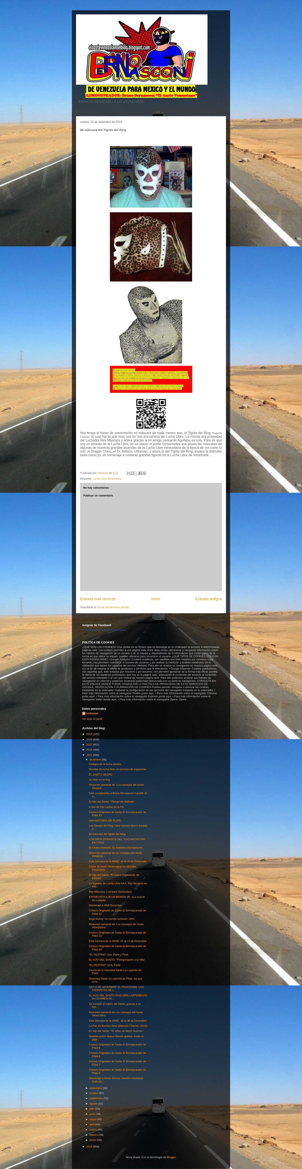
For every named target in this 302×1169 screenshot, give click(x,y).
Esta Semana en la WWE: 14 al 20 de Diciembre (117, 861)
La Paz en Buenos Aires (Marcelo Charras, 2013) (118, 1025)
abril (92, 1124)
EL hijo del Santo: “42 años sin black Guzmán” (116, 1030)
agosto (94, 1103)
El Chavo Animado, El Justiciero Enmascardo (115, 847)
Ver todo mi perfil (92, 718)
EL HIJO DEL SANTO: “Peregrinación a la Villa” (117, 959)
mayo (93, 1119)
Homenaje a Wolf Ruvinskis (105, 905)
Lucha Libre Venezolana (107, 478)
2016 (89, 749)
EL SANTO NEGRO (100, 774)
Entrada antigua (209, 599)
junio (93, 1113)
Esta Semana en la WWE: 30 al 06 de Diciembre (117, 1020)
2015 (89, 755)
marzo (94, 1129)
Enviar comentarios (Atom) (113, 607)
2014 (89, 1146)
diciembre (96, 759)
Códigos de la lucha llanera (105, 764)
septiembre (97, 1098)
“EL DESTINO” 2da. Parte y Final (108, 954)
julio (92, 1108)
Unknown (92, 713)
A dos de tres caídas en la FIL (106, 806)
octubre (94, 1093)
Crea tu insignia (118, 630)
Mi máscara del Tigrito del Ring (107, 834)
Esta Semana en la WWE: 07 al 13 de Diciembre (117, 941)
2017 (89, 744)
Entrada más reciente (98, 599)
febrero (94, 1134)
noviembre (96, 1088)
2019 (89, 734)
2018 (89, 739)
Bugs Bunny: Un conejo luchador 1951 (111, 918)
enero (93, 1139)
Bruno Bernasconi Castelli (95, 630)
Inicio (155, 599)
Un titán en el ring (99, 779)
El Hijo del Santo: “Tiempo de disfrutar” (112, 801)
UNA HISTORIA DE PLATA (105, 820)
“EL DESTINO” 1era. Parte (104, 965)
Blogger (171, 1157)
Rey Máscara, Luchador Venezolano (110, 891)
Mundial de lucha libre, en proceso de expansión (117, 769)
